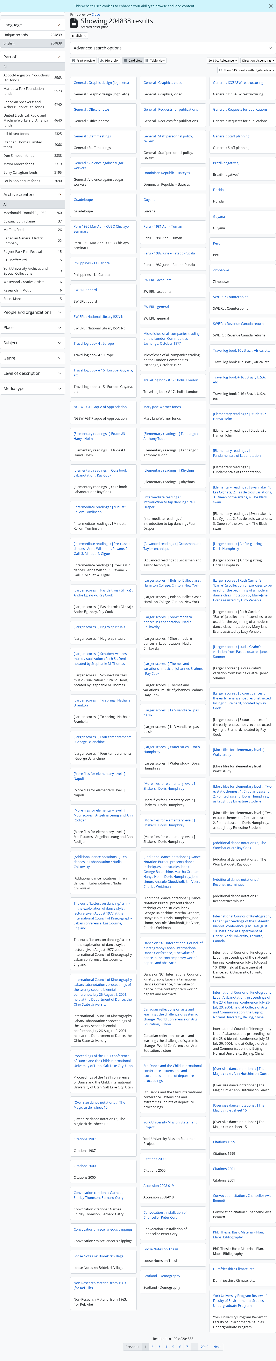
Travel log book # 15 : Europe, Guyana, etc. (103, 372)
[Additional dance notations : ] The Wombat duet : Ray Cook (239, 845)
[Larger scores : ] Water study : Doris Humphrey (171, 749)
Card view (133, 60)
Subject (10, 343)
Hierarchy (109, 60)
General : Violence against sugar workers (98, 165)
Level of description (22, 373)
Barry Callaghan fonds (32, 173)
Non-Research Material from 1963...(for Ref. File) (237, 1298)
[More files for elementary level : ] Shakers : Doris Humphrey (169, 786)
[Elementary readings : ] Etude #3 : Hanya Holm (100, 436)
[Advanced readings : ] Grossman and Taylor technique (172, 546)
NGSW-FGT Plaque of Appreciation (100, 407)
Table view (155, 60)
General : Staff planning (231, 136)
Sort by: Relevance (221, 60)
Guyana (149, 199)
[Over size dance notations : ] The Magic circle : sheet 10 (235, 1108)
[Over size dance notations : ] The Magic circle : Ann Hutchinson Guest (241, 1071)
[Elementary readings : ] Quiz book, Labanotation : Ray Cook (101, 473)
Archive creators (19, 194)
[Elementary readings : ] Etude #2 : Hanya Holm (239, 416)
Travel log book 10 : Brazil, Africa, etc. (241, 350)
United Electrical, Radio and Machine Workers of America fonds (32, 120)
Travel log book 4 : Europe (94, 343)
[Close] (271, 6)
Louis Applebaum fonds (32, 181)
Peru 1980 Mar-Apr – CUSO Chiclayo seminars (101, 229)
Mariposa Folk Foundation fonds (32, 91)
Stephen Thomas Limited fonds (32, 144)
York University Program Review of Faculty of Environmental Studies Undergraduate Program (104, 1307)
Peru (216, 243)
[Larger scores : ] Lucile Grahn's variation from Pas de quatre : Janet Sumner (240, 651)
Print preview (83, 60)
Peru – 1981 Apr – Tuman (162, 226)
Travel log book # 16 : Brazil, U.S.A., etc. (240, 379)
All (5, 66)
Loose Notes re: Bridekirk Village (234, 1268)
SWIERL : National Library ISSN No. (100, 316)
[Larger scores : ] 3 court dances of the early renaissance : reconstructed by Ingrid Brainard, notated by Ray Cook (242, 700)
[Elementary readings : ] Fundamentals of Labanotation (237, 453)
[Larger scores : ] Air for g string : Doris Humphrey (238, 546)
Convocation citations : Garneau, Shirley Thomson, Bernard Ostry (235, 1198)
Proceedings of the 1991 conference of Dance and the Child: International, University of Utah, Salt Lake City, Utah (103, 1061)
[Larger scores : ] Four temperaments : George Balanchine (103, 739)
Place (8, 327)
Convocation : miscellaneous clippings (239, 1232)
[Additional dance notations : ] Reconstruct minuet (236, 882)
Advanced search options (98, 48)
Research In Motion (32, 291)
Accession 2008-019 (158, 1185)
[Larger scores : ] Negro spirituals (99, 627)
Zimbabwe (221, 270)
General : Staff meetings (92, 136)
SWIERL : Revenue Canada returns (239, 323)
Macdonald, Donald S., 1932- (32, 213)
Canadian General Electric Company (32, 240)
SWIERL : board (85, 290)
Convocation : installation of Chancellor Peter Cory (165, 1215)
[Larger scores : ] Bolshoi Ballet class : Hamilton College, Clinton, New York (172, 583)
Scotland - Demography (161, 1276)
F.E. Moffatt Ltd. (32, 261)
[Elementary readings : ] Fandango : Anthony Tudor (170, 436)
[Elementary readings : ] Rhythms (169, 470)
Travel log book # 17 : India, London (170, 380)
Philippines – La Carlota (92, 263)
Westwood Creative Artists (32, 282)
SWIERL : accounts (157, 280)
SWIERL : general (156, 307)
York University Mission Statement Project (170, 1124)
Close (96, 14)
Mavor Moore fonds (32, 165)
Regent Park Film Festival (32, 252)
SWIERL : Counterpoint (230, 297)
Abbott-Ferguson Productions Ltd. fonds (32, 77)
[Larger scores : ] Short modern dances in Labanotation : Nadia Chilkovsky (167, 622)
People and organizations (27, 312)
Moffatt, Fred (32, 230)
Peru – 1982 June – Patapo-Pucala (169, 253)
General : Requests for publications (170, 109)
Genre (9, 358)
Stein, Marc (32, 299)
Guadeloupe (83, 199)
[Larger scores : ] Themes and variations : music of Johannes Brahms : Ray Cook (173, 668)
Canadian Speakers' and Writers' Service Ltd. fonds (32, 104)
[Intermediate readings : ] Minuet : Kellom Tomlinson (100, 509)
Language (12, 25)
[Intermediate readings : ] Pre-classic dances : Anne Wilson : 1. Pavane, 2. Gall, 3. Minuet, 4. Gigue (102, 548)
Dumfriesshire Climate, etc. (98, 1276)
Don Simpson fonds (32, 156)
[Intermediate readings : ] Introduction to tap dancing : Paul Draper (169, 502)
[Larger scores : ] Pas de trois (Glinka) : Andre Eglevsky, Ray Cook (103, 592)
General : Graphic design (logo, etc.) (101, 82)
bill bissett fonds (32, 134)
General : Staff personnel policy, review (168, 138)
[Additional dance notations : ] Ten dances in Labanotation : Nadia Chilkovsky (100, 862)
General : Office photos (91, 109)
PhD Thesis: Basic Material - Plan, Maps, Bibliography (102, 1241)
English (32, 44)
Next (217, 1347)
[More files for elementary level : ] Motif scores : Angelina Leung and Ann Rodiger (103, 815)
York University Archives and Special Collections (32, 271)
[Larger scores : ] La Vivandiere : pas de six (171, 712)
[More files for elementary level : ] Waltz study (238, 752)
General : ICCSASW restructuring (238, 82)
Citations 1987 (221, 1142)
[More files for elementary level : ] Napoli (99, 776)
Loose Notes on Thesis (160, 1249)
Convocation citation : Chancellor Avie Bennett (106, 1205)
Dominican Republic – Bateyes (166, 173)
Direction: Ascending (257, 60)
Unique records (32, 35)
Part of (9, 57)
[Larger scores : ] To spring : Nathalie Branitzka (102, 702)
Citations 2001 (88, 1176)
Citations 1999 (88, 1149)
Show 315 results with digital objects (246, 70)
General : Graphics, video (162, 82)
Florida (218, 189)
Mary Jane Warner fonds (162, 407)
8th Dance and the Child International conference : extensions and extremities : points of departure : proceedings (172, 1073)
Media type (13, 388)
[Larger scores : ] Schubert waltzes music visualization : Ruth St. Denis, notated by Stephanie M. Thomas (101, 658)
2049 (204, 1347)
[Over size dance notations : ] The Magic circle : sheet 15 (103, 1115)
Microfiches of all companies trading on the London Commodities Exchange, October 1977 (171, 338)
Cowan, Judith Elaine (32, 222)
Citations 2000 (154, 1159)
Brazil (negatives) (226, 163)
